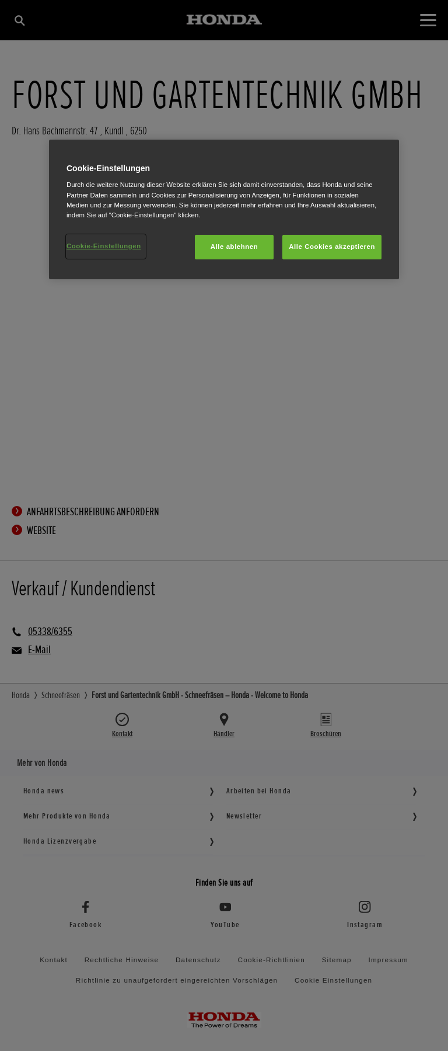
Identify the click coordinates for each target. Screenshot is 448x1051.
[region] (224, 209)
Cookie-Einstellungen (103, 245)
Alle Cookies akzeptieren (332, 246)
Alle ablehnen (234, 246)
